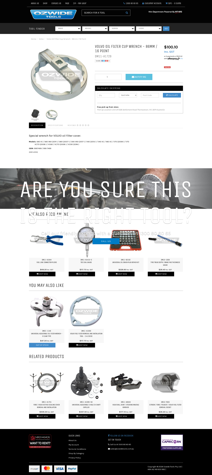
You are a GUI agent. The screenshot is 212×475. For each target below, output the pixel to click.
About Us (35, 3)
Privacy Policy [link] (75, 458)
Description (37, 125)
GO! (166, 28)
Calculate (172, 95)
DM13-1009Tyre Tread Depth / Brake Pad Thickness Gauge (165, 262)
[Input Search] (103, 13)
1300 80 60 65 (130, 3)
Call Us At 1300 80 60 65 (119, 444)
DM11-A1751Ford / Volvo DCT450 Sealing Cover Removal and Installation (47, 404)
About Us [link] (73, 440)
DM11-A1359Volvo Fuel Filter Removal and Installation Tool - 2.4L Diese (86, 333)
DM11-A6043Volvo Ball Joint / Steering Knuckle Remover (125, 404)
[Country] (128, 95)
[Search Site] (126, 13)
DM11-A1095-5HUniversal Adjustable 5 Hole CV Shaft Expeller (86, 404)
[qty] (108, 77)
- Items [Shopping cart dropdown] (173, 3)
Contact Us (56, 3)
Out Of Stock (42, 345)
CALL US (106, 241)
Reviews (79, 125)
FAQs (67, 3)
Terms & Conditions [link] (77, 449)
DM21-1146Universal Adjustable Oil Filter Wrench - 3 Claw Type (46, 333)
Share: (103, 61)
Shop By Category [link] (76, 453)
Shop (45, 3)
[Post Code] (150, 95)
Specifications (55, 125)
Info (181, 59)
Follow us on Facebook (120, 435)
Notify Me (139, 76)
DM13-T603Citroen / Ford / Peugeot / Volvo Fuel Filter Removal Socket (165, 404)
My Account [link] (74, 445)
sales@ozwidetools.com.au (121, 449)
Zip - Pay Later (79, 3)
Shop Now (42, 274)
